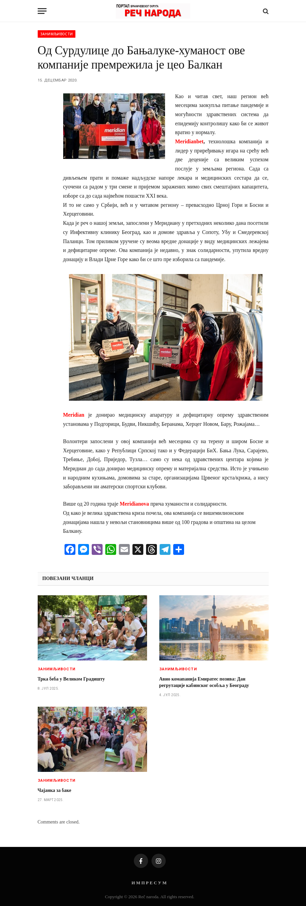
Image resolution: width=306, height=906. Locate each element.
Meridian (74, 415)
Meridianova (134, 504)
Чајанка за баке (54, 790)
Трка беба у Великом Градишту (71, 679)
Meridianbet (189, 141)
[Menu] (42, 11)
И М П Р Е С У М (148, 882)
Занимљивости (56, 34)
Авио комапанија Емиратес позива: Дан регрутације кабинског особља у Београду (204, 682)
